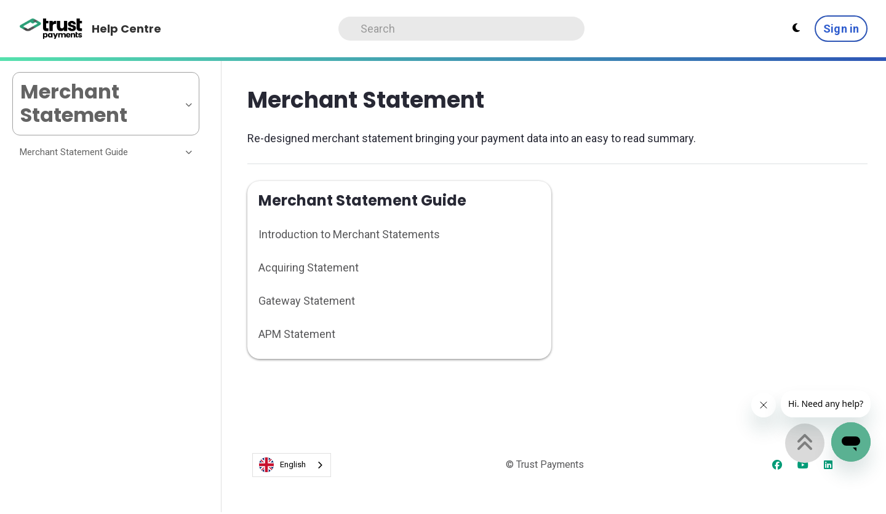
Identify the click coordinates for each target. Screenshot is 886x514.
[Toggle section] (189, 152)
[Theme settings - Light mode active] (796, 28)
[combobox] (291, 465)
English (282, 464)
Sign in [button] (841, 28)
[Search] (461, 29)
